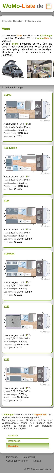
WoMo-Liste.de (43, 469)
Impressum (12, 457)
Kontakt (37, 461)
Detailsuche (14, 441)
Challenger (29, 21)
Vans (39, 21)
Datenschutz (29, 457)
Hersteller (17, 21)
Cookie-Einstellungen (17, 461)
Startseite (6, 21)
